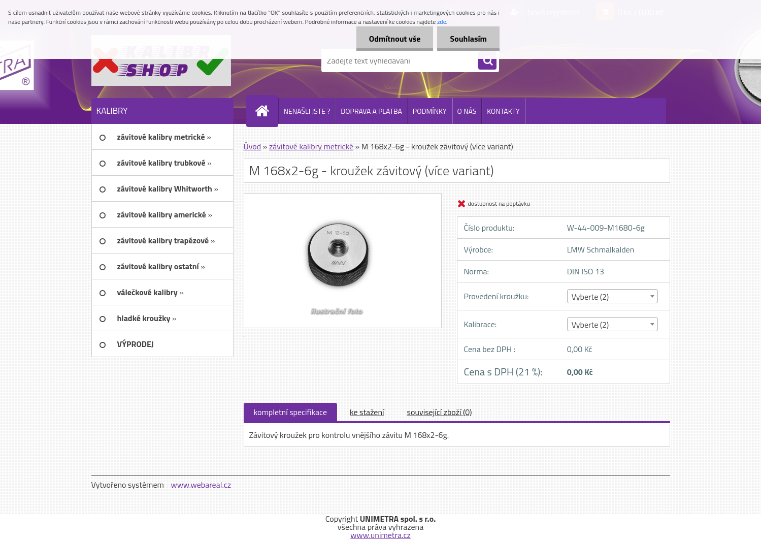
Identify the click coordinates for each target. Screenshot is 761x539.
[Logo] (161, 60)
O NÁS (467, 111)
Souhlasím (468, 39)
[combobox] (612, 296)
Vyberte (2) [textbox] (590, 297)
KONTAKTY (503, 111)
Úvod (252, 146)
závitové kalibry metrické (311, 146)
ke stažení (367, 412)
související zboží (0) (439, 412)
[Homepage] (266, 110)
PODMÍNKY (430, 111)
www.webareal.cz (201, 485)
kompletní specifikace (290, 412)
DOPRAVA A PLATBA (371, 111)
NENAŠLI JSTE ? (307, 111)
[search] (487, 61)
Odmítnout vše (395, 39)
